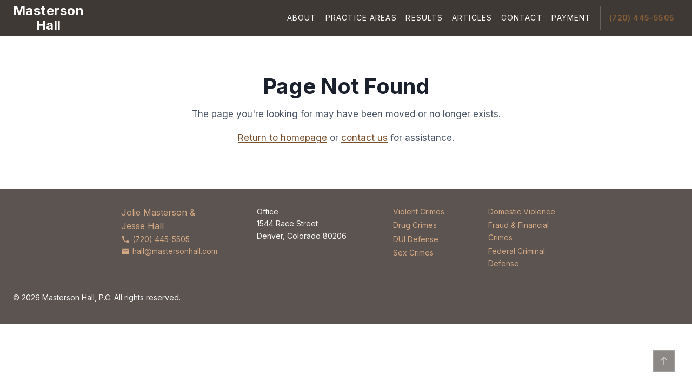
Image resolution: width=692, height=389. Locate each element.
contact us (364, 137)
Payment (571, 17)
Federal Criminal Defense (516, 256)
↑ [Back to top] (664, 360)
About (302, 17)
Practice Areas (361, 17)
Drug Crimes (415, 225)
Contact (522, 17)
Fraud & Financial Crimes (518, 231)
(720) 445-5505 (642, 17)
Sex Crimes (413, 252)
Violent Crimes (418, 211)
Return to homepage (282, 137)
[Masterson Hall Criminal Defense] (48, 18)
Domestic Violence (521, 211)
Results (424, 17)
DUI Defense (415, 239)
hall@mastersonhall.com (169, 251)
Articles (472, 17)
